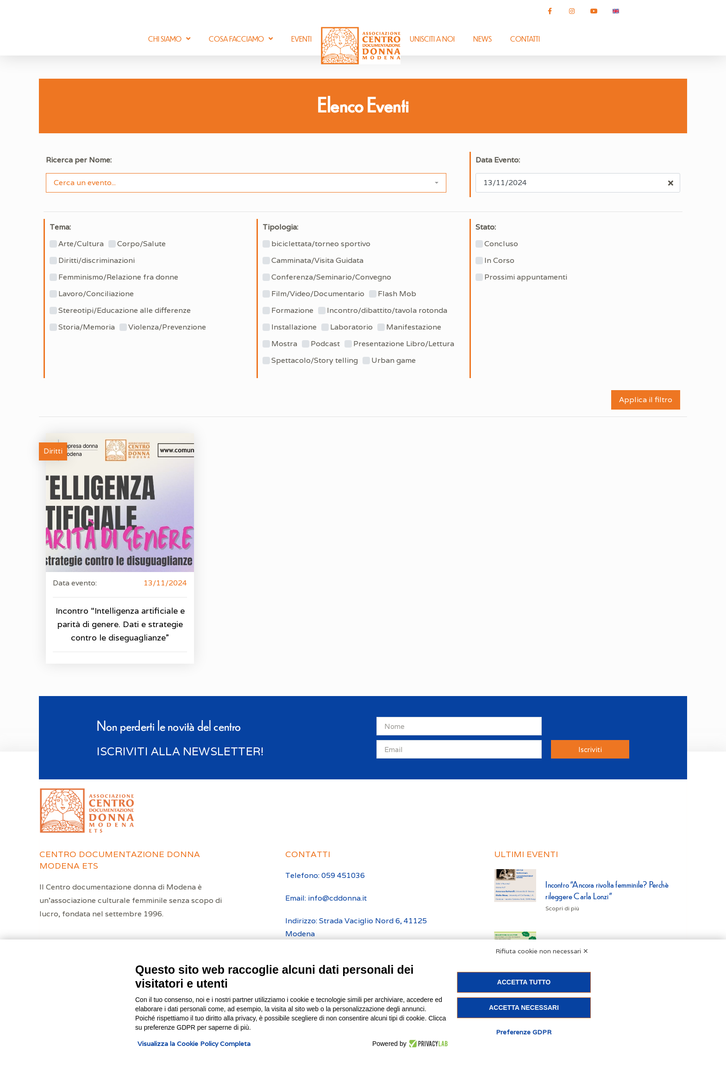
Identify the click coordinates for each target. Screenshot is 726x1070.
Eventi (301, 38)
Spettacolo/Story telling (314, 360)
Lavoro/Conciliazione (96, 294)
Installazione (294, 327)
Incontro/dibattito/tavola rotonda (387, 310)
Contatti (525, 38)
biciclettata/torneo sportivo (320, 244)
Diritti (53, 451)
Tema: (60, 227)
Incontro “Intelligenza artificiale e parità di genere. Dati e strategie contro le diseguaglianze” (120, 624)
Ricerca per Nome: (79, 160)
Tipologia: (280, 227)
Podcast (325, 344)
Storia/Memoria (86, 327)
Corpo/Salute (141, 244)
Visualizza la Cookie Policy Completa (194, 1043)
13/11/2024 (165, 583)
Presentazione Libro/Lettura (403, 344)
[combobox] (246, 183)
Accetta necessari (524, 1007)
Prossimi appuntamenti (525, 277)
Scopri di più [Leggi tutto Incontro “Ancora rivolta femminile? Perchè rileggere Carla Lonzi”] (562, 908)
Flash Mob (397, 294)
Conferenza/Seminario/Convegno (331, 277)
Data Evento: (498, 160)
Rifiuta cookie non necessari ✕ (541, 951)
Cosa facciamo (241, 39)
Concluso (501, 244)
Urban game (393, 360)
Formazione (292, 310)
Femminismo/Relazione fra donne (118, 277)
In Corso (499, 260)
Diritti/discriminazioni (96, 260)
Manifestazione (413, 327)
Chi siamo (169, 39)
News (482, 38)
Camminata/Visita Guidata (317, 260)
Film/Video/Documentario (317, 294)
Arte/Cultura (81, 244)
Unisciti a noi (432, 38)
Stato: (486, 227)
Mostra (284, 344)
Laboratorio (351, 327)
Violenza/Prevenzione (167, 327)
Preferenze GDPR (523, 1032)
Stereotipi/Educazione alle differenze (124, 310)
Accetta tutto (524, 982)
